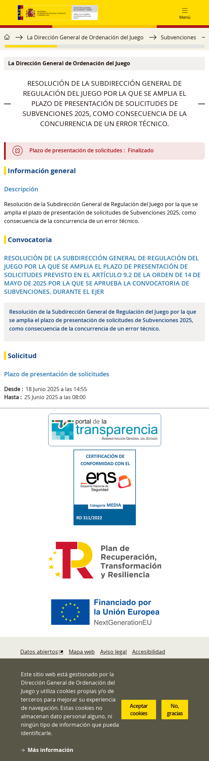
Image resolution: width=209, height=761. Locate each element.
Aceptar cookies (139, 719)
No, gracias (175, 719)
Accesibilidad (148, 651)
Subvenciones (178, 37)
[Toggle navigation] (184, 13)
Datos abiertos (39, 651)
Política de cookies (43, 665)
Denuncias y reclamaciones (107, 665)
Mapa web (82, 651)
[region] (104, 40)
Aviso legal (113, 651)
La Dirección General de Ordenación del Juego (85, 37)
